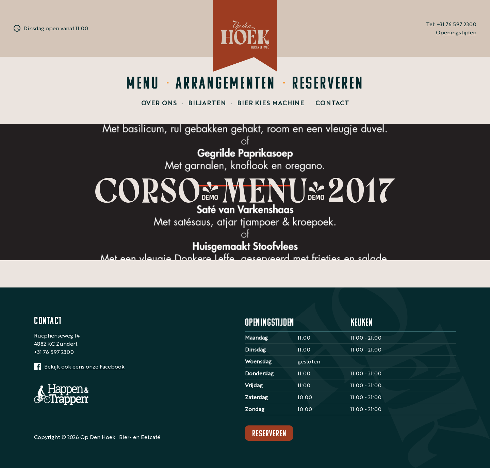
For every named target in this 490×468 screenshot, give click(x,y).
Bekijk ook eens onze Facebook (84, 366)
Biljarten (207, 102)
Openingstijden (456, 32)
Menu (143, 84)
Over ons (159, 102)
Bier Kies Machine (270, 102)
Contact (332, 102)
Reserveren (328, 84)
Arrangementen (226, 84)
